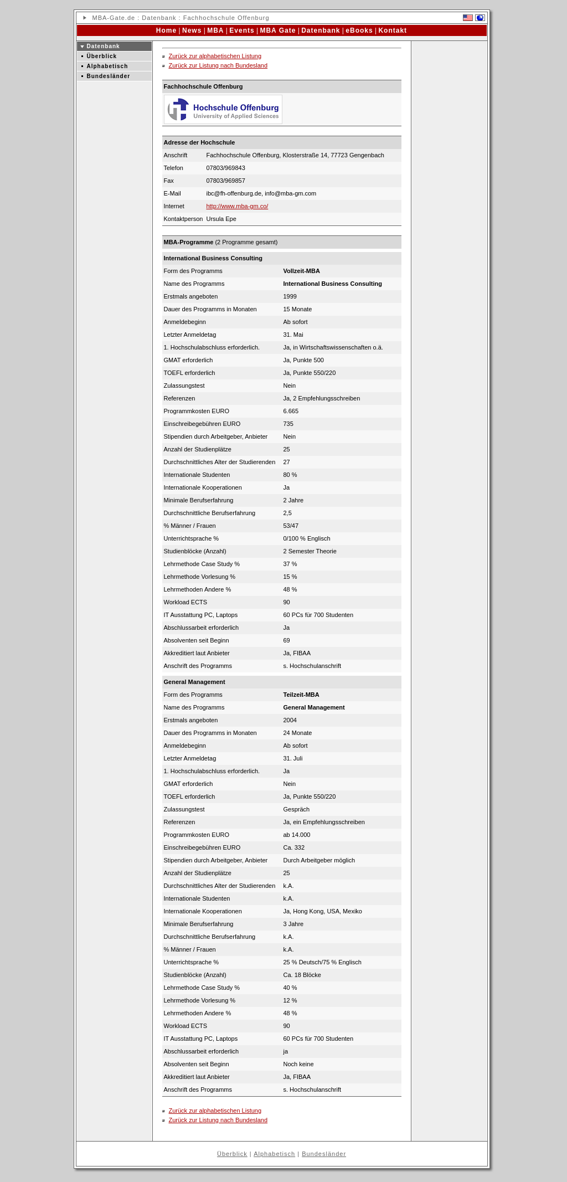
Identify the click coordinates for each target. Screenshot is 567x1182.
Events (241, 30)
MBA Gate (278, 30)
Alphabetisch (107, 66)
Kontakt (392, 30)
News (192, 30)
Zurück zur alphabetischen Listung (215, 56)
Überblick (102, 56)
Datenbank (159, 17)
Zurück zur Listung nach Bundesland (218, 65)
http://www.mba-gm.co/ (237, 206)
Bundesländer (109, 76)
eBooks (359, 30)
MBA (99, 17)
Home (166, 30)
